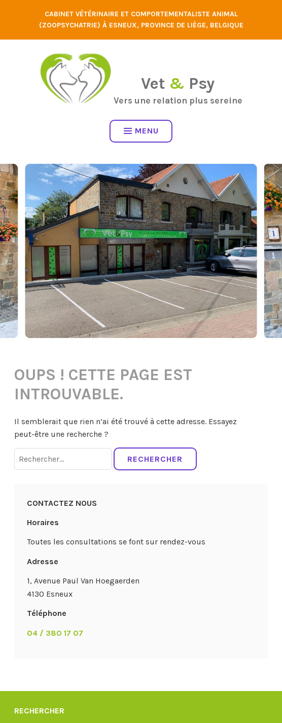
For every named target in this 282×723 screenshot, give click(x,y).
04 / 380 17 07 (55, 633)
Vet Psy (178, 83)
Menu (141, 130)
